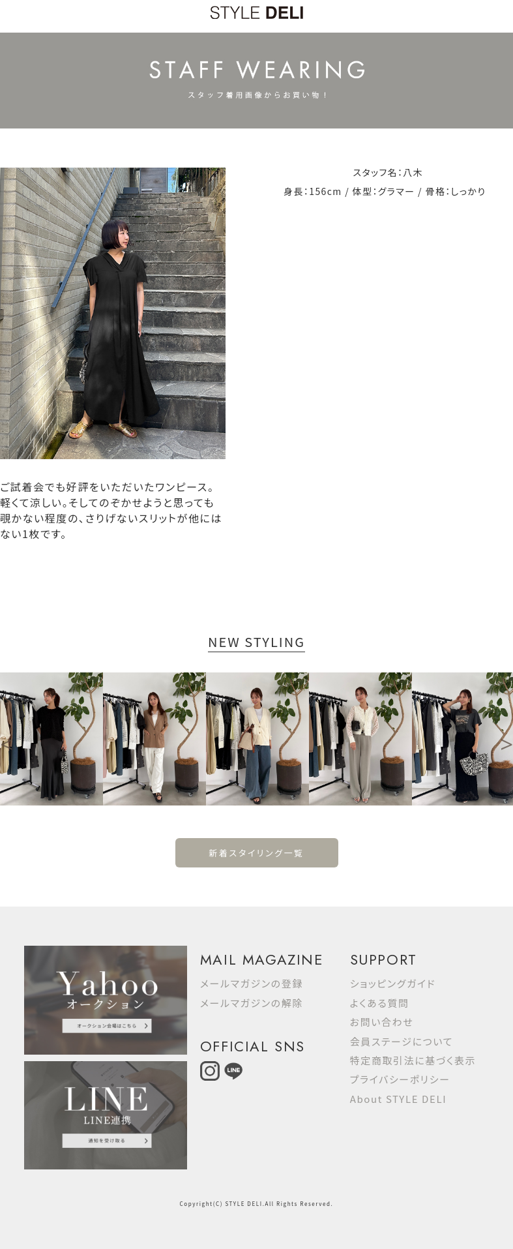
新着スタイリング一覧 (256, 853)
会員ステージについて (401, 1041)
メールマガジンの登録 (251, 983)
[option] (51, 738)
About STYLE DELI (398, 1099)
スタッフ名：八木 (388, 172)
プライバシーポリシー (400, 1079)
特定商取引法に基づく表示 (413, 1060)
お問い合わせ (382, 1022)
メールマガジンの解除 (251, 1003)
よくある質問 (379, 1003)
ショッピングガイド (393, 983)
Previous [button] (6, 738)
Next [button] (506, 738)
